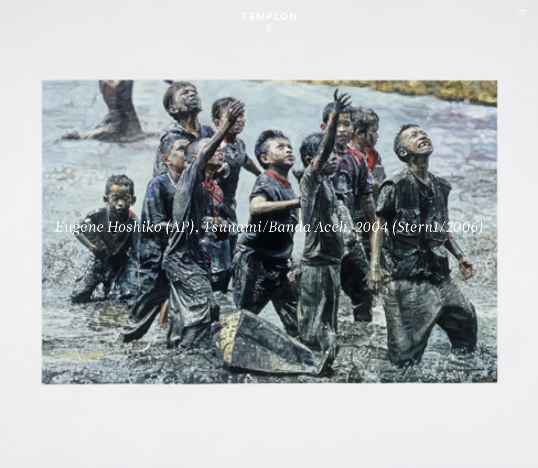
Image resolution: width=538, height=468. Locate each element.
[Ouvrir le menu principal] (522, 12)
